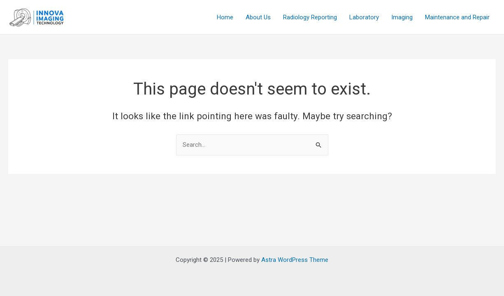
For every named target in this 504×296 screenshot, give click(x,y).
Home (225, 17)
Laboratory (364, 17)
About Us (258, 17)
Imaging (402, 17)
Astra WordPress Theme (294, 260)
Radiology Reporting (310, 17)
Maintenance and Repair (457, 17)
